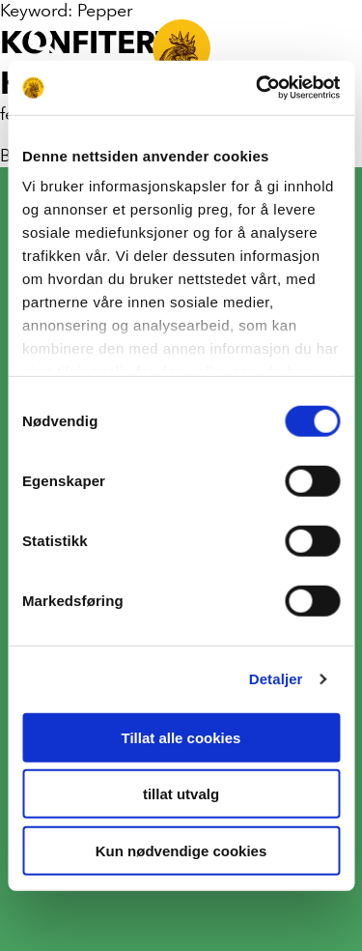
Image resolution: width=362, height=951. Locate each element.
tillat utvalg (181, 794)
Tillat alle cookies (181, 737)
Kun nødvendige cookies (181, 850)
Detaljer (276, 679)
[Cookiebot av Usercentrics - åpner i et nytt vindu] (258, 88)
